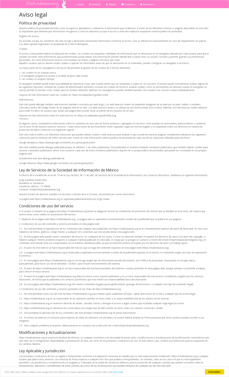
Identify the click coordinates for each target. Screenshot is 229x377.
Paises (79, 4)
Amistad (95, 4)
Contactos (128, 4)
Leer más (118, 372)
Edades (110, 4)
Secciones (147, 4)
